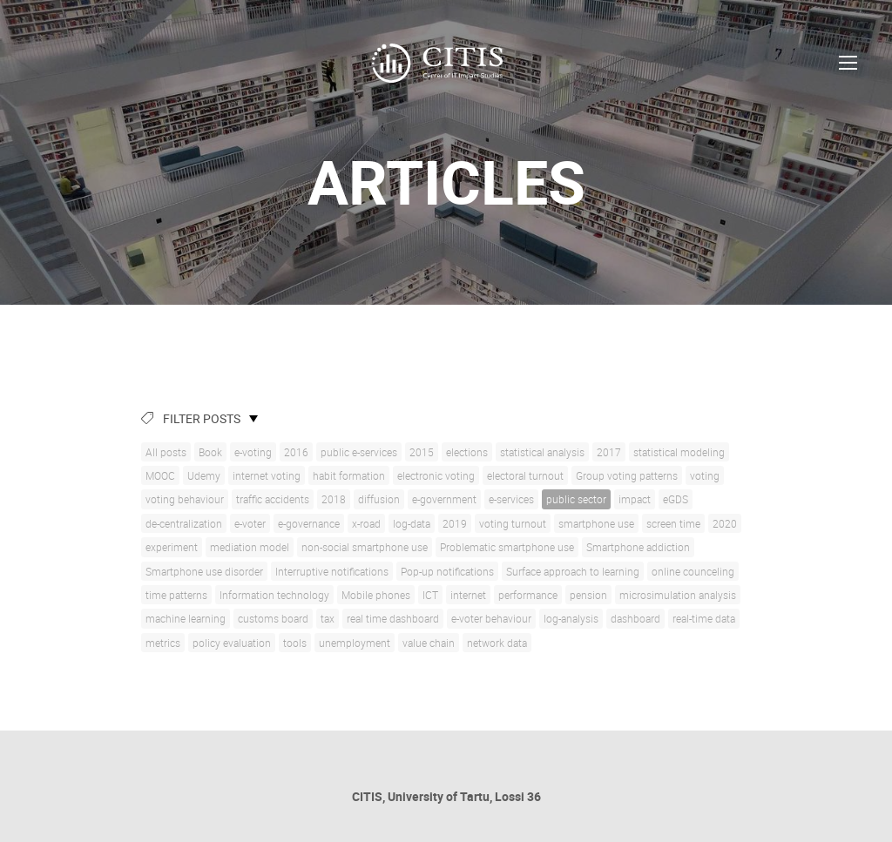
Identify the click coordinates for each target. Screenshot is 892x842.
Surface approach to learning (572, 571)
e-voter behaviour (491, 618)
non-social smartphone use (364, 547)
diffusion (379, 499)
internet (468, 595)
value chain (428, 643)
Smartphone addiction (638, 547)
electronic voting (436, 475)
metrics (162, 643)
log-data (411, 523)
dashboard (635, 618)
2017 (609, 452)
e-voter (250, 523)
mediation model (249, 547)
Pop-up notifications (447, 571)
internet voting (267, 475)
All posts (165, 452)
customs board (273, 618)
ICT (430, 595)
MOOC (160, 475)
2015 (421, 452)
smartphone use (596, 523)
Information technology (274, 595)
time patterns (176, 595)
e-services (511, 499)
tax (327, 618)
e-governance (309, 523)
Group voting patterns (627, 475)
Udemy (203, 475)
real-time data (703, 618)
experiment (171, 547)
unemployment (354, 643)
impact (634, 499)
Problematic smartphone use (507, 547)
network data (497, 643)
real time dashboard (393, 618)
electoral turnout (525, 475)
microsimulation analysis (677, 595)
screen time (673, 523)
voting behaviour (184, 499)
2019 (455, 523)
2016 (296, 452)
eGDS (675, 499)
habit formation (349, 475)
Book (210, 452)
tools (295, 643)
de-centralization (183, 523)
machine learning (185, 618)
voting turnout (512, 523)
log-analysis (571, 618)
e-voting (253, 452)
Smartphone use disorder (204, 571)
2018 (333, 499)
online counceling (693, 571)
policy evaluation (232, 643)
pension (588, 595)
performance (528, 595)
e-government (444, 499)
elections (467, 452)
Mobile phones (375, 595)
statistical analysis (542, 452)
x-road (366, 523)
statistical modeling (679, 452)
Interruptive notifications (332, 571)
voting (705, 475)
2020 (725, 523)
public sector (576, 499)
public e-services (359, 452)
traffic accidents (272, 499)
